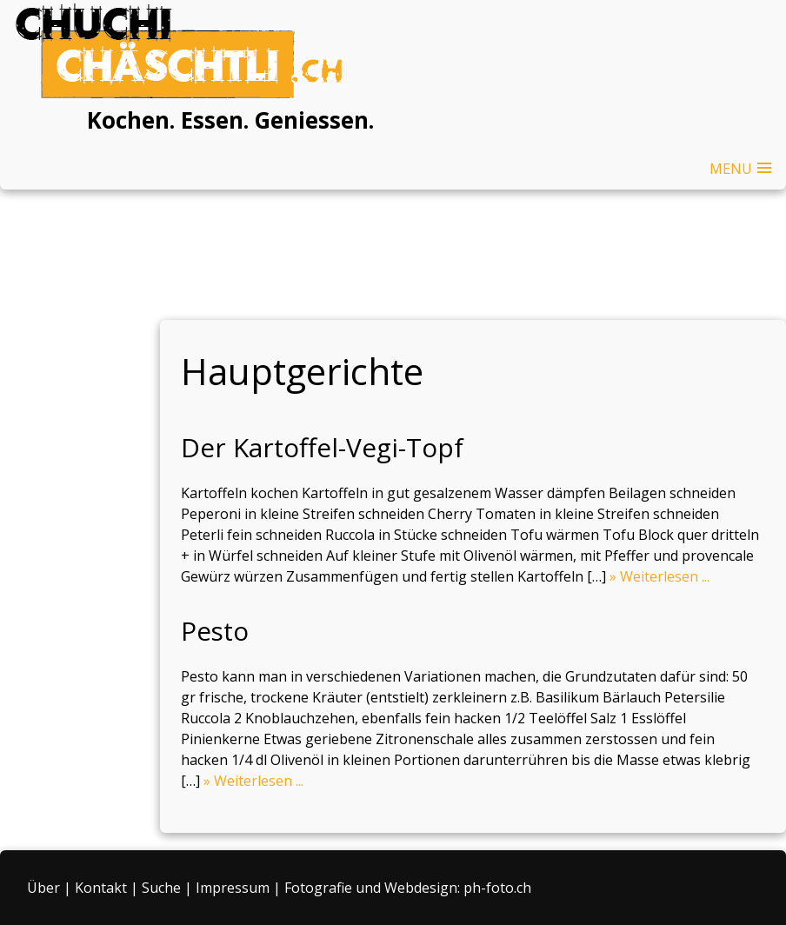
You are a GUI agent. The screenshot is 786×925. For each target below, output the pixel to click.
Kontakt (101, 887)
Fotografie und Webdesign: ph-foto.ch (407, 887)
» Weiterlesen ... (659, 576)
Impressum (233, 887)
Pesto (215, 631)
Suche (161, 887)
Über (43, 887)
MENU (730, 168)
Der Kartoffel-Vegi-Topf (322, 447)
